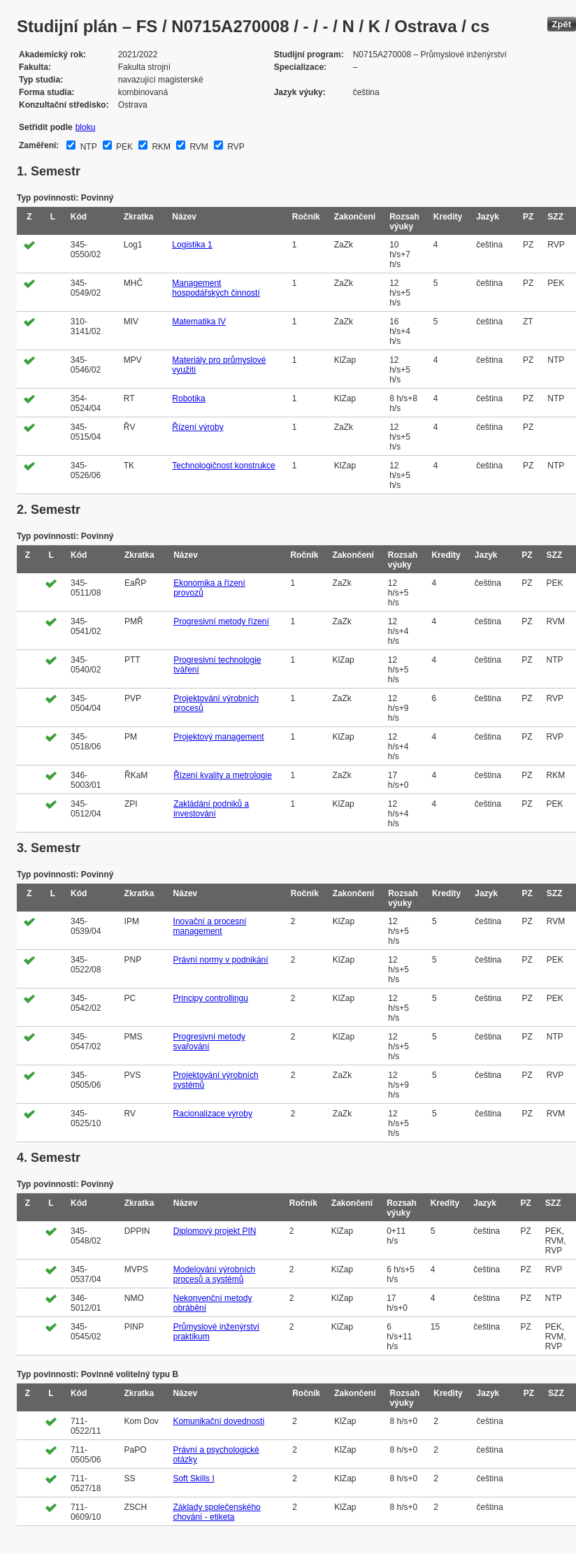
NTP (87, 147)
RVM (197, 147)
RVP (235, 147)
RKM (160, 147)
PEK (123, 147)
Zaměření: (39, 145)
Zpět (561, 24)
